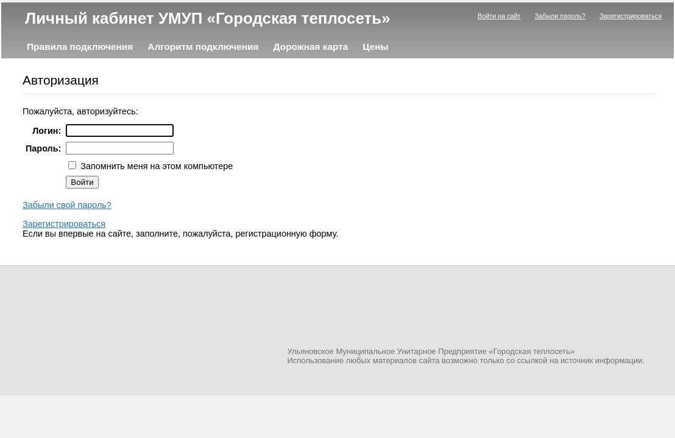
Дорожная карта (311, 46)
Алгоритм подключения (202, 46)
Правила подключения (80, 46)
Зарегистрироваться (630, 15)
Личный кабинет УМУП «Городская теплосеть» (208, 18)
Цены (375, 46)
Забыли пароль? (560, 15)
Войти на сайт (499, 15)
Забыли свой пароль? (67, 205)
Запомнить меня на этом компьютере (155, 166)
